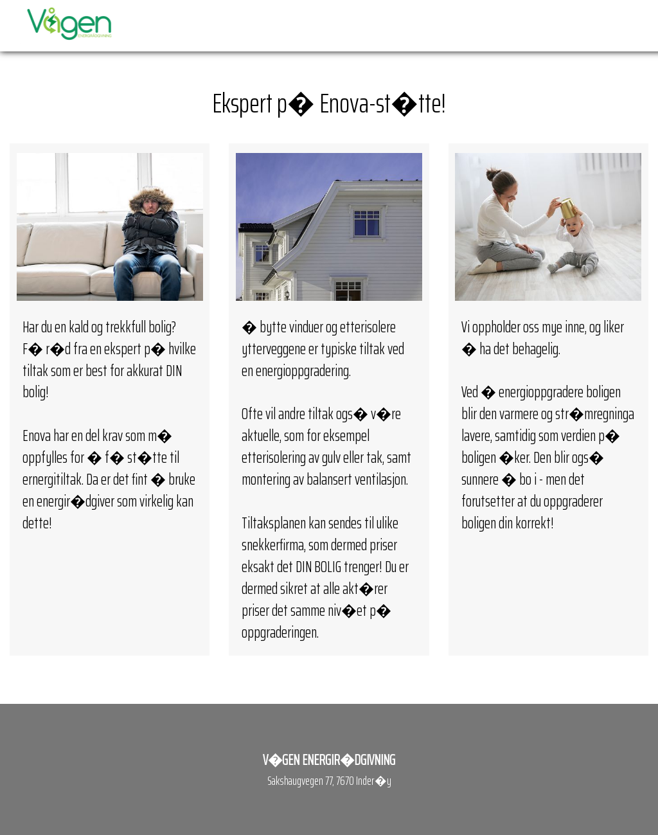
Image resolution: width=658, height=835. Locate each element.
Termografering (456, 25)
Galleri (565, 25)
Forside (273, 25)
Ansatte (520, 25)
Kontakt (614, 25)
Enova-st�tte (336, 25)
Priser (395, 25)
